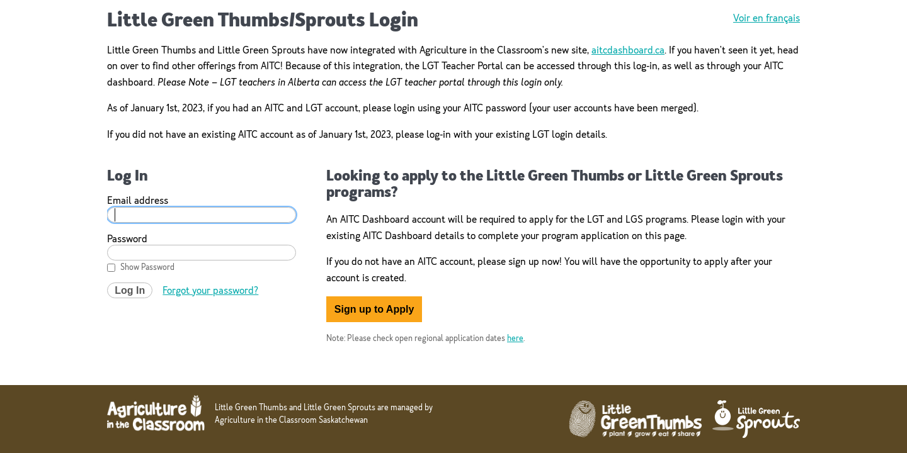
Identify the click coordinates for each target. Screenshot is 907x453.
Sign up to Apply (374, 309)
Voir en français (766, 18)
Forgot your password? (210, 290)
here (515, 338)
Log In (130, 290)
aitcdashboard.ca (628, 50)
